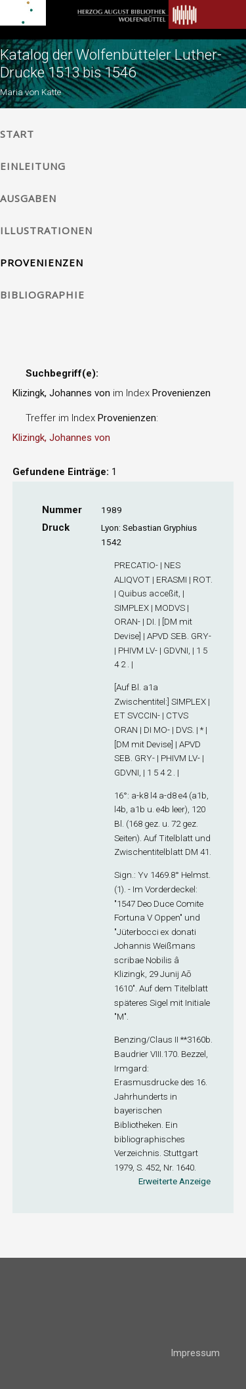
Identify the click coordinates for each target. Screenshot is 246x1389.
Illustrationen (46, 230)
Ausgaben (28, 198)
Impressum (195, 1353)
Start (17, 133)
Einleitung (33, 166)
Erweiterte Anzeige (174, 1181)
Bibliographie (42, 294)
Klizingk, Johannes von (61, 438)
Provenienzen (41, 262)
